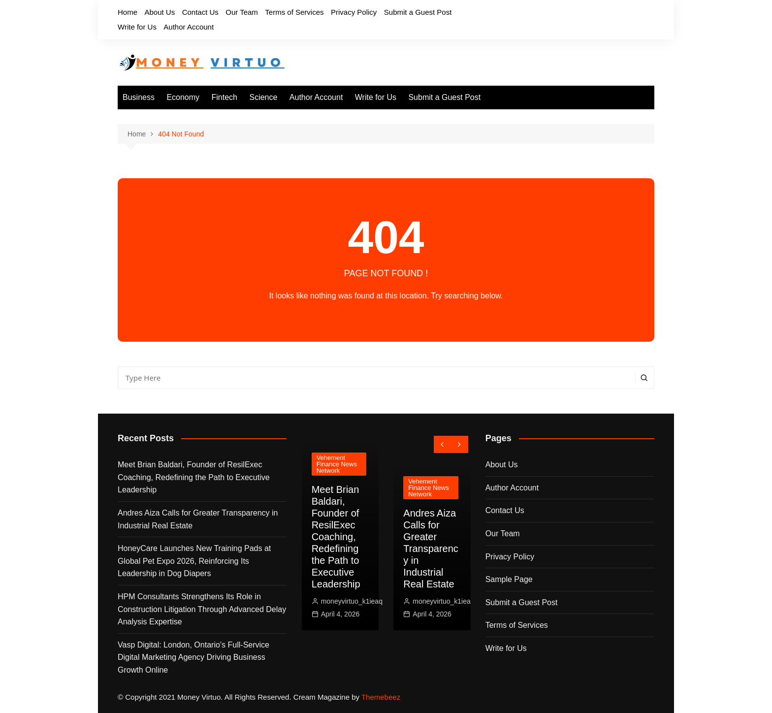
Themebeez (380, 697)
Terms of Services (294, 12)
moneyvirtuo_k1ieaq (352, 601)
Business (139, 97)
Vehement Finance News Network (337, 464)
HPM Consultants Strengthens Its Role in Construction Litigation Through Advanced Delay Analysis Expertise (202, 609)
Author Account (188, 27)
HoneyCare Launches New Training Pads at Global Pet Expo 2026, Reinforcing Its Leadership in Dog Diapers (194, 561)
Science (263, 97)
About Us (159, 12)
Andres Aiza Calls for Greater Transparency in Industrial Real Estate (198, 519)
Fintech (224, 97)
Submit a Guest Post (418, 12)
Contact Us (200, 12)
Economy (182, 97)
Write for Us (137, 27)
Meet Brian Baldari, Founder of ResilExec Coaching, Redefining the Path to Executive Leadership (194, 477)
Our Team (241, 12)
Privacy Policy (354, 12)
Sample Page (509, 579)
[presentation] (442, 444)
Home (127, 12)
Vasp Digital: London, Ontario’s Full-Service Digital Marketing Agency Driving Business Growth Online (193, 657)
